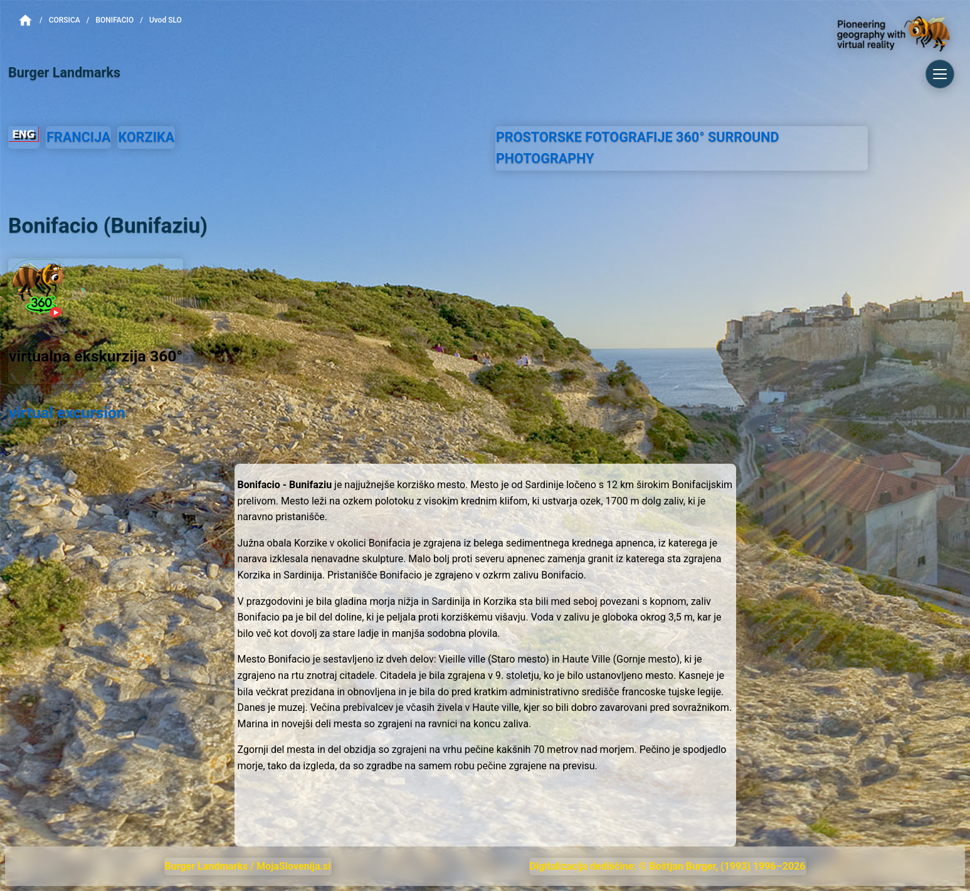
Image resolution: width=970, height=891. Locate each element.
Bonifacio (114, 20)
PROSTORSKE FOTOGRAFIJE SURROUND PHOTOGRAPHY (637, 148)
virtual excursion (67, 412)
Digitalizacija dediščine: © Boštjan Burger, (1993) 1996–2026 (668, 866)
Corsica (64, 20)
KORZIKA (146, 137)
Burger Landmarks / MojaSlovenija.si (248, 866)
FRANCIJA (78, 137)
